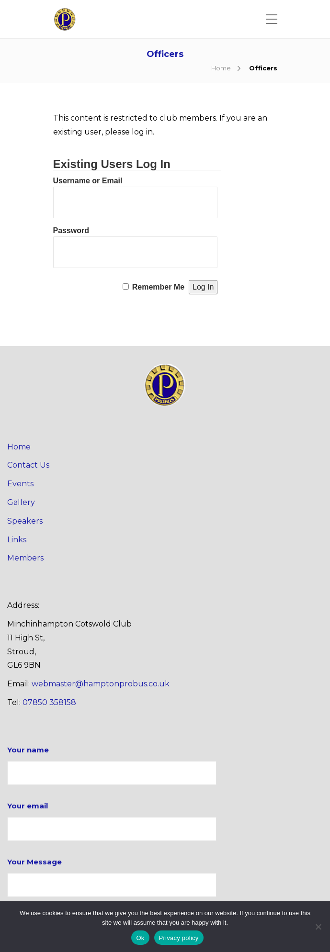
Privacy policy (179, 937)
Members (25, 557)
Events (20, 483)
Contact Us (28, 465)
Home (221, 68)
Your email (111, 821)
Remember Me (158, 287)
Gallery (21, 502)
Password (71, 230)
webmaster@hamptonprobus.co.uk (101, 683)
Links (16, 539)
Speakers (25, 521)
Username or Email (88, 181)
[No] (318, 926)
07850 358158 (49, 702)
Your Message (111, 877)
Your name (111, 765)
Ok (140, 937)
